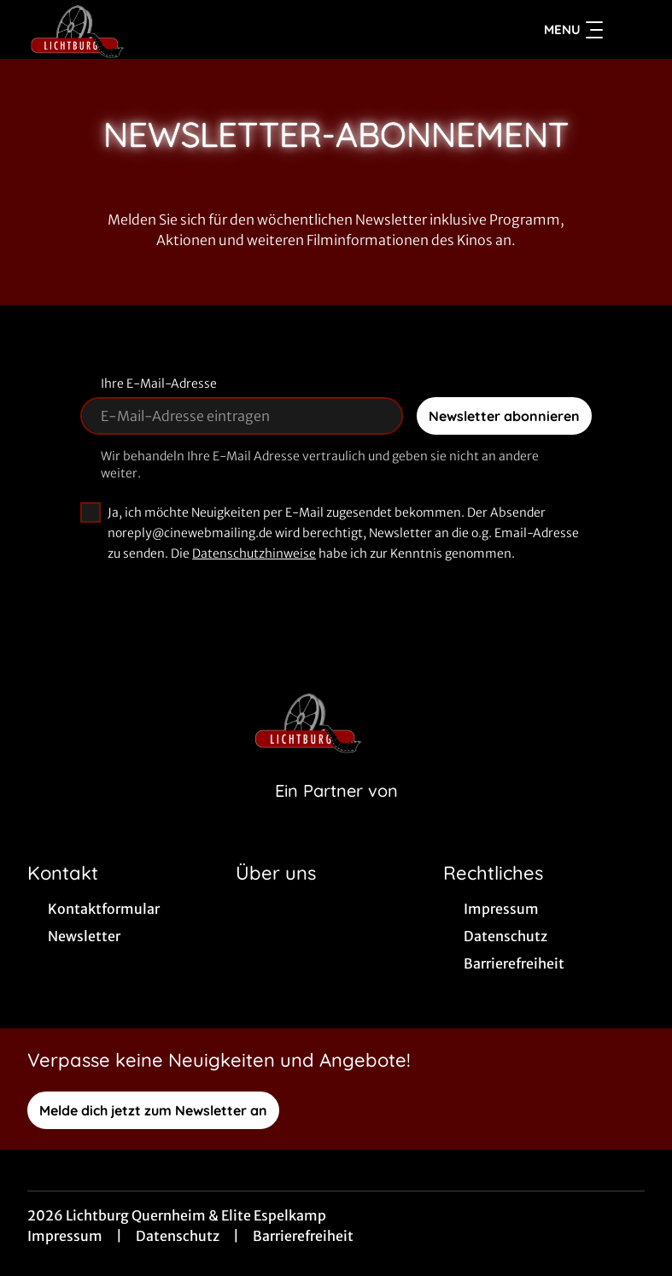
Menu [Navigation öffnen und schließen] (573, 30)
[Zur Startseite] (146, 31)
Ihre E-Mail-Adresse (159, 386)
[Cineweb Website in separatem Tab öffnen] (336, 814)
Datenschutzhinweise (254, 556)
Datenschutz (177, 1238)
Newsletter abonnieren (504, 418)
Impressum (64, 1238)
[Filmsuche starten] (628, 31)
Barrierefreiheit (303, 1238)
